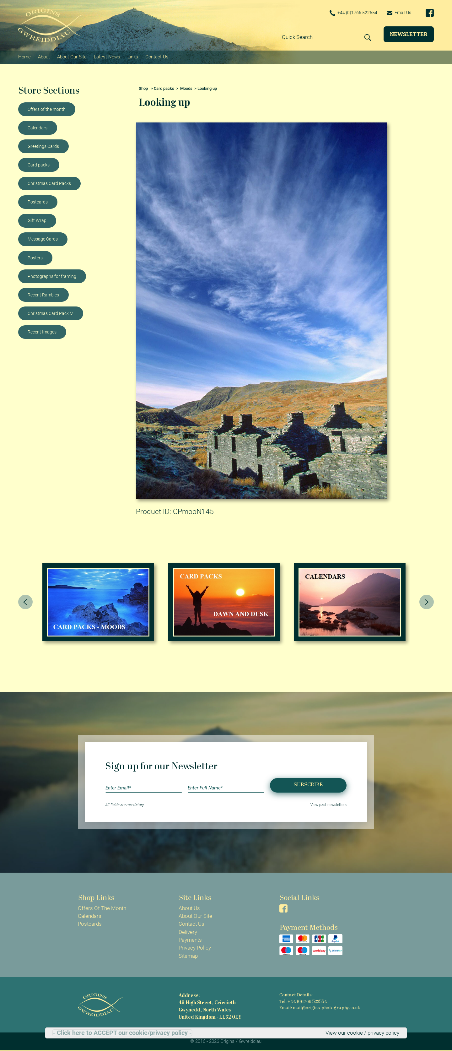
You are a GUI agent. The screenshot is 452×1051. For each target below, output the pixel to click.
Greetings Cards (43, 146)
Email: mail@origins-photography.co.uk (319, 1008)
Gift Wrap (37, 220)
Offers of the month (47, 109)
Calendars (37, 127)
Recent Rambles (43, 294)
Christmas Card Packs (49, 183)
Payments (190, 940)
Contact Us (157, 57)
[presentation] (25, 602)
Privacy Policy (195, 948)
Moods (186, 88)
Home (24, 57)
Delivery (188, 932)
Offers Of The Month (102, 908)
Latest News (107, 57)
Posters (35, 257)
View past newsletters (328, 805)
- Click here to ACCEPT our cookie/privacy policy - (122, 1033)
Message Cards (43, 238)
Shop (143, 88)
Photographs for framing (52, 276)
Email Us (399, 12)
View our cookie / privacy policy (362, 1033)
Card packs (39, 164)
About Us (189, 908)
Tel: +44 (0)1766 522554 (303, 1002)
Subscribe (308, 785)
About (44, 57)
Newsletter (409, 34)
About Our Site (72, 57)
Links (132, 57)
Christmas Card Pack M (50, 313)
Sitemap (188, 956)
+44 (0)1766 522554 (353, 13)
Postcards (38, 201)
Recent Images (42, 331)
